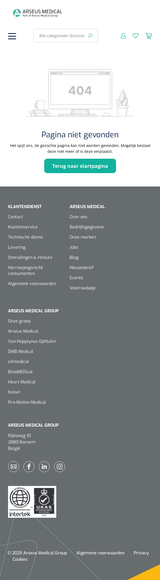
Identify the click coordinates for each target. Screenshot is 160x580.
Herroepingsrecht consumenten (25, 270)
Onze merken (83, 237)
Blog (74, 257)
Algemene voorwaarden (32, 283)
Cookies (20, 559)
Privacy (141, 553)
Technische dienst (25, 237)
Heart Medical (22, 382)
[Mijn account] (120, 35)
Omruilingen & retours (30, 257)
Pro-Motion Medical (27, 402)
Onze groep (19, 321)
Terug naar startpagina (80, 166)
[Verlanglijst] (132, 35)
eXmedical (18, 361)
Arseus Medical (23, 331)
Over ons (78, 217)
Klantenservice (23, 227)
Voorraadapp (82, 288)
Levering (16, 247)
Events (76, 278)
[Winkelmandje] (145, 35)
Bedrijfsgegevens (87, 227)
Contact (15, 217)
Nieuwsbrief (82, 267)
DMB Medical (21, 351)
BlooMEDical (20, 372)
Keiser (14, 392)
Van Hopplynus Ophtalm (32, 341)
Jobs (74, 247)
